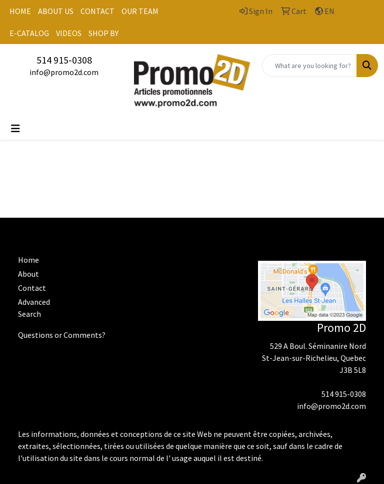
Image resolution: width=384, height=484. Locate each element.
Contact (32, 288)
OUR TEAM (140, 11)
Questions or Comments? (62, 335)
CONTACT (97, 11)
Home (28, 260)
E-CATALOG (29, 33)
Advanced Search (34, 308)
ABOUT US (56, 11)
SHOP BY (103, 33)
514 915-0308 (64, 60)
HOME (20, 11)
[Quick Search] (309, 65)
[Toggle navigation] (15, 129)
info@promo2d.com (64, 72)
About (28, 274)
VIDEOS (69, 33)
